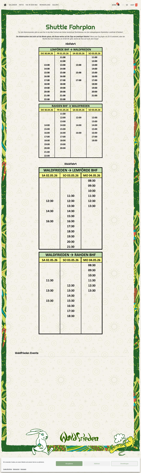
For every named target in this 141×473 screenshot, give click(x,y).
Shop (133, 5)
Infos (21, 5)
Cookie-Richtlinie (7, 469)
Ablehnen (97, 464)
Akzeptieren (69, 464)
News (116, 5)
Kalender (13, 5)
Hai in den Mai (31, 5)
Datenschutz (16, 469)
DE (127, 5)
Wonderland (45, 5)
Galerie (55, 5)
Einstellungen (124, 464)
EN (123, 5)
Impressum (23, 469)
